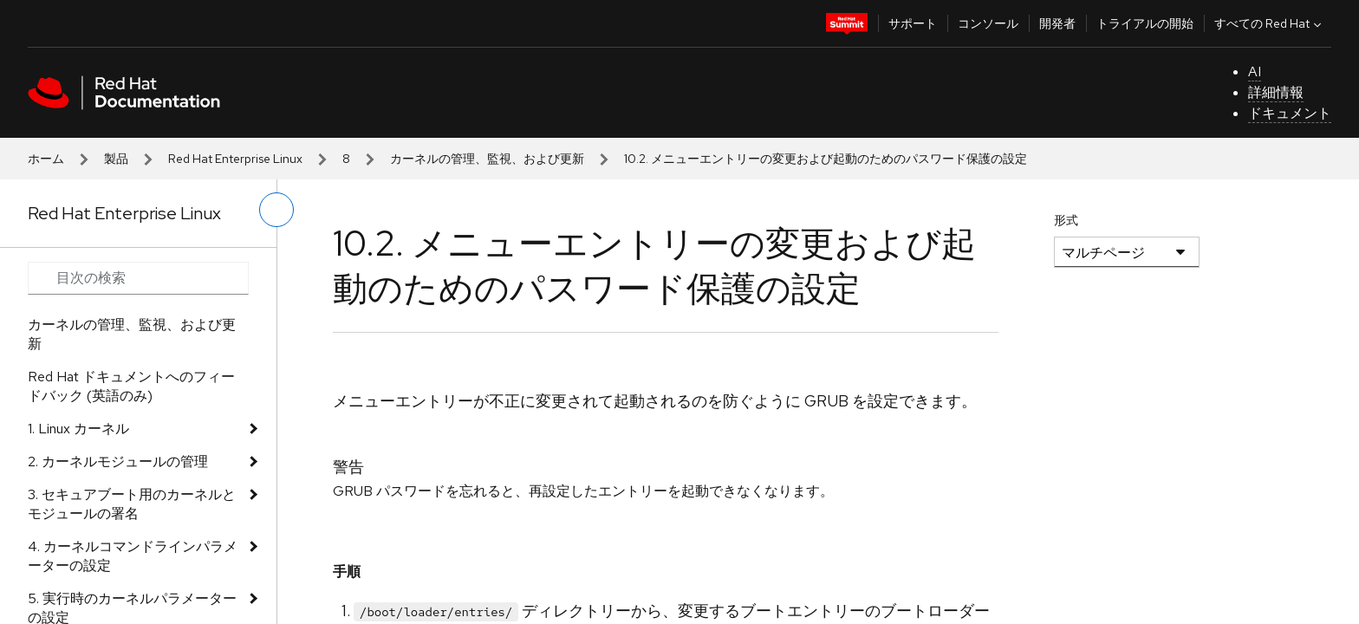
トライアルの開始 (1144, 23)
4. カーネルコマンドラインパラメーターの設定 (132, 556)
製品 (116, 158)
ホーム (46, 158)
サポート (912, 23)
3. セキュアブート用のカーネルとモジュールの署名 (132, 504)
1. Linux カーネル (78, 428)
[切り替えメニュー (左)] (276, 209)
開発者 (1057, 23)
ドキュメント (1289, 113)
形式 (1066, 220)
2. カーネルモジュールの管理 (118, 461)
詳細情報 (1276, 92)
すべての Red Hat (1269, 23)
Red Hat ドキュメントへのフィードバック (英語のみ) (131, 386)
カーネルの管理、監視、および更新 (487, 158)
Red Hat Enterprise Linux (235, 158)
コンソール (988, 23)
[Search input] (138, 278)
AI (1254, 71)
